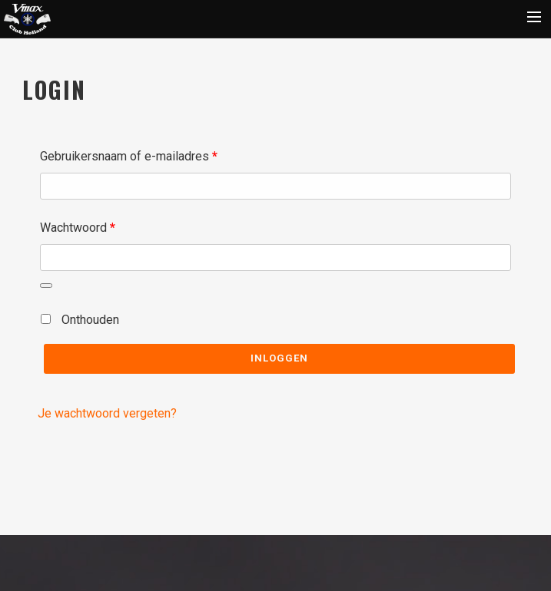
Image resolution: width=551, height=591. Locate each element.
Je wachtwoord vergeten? (107, 413)
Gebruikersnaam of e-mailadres (148, 153)
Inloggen (279, 358)
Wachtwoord (97, 225)
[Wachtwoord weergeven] (46, 285)
